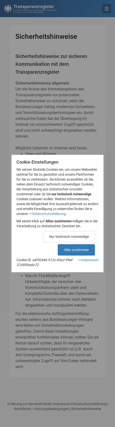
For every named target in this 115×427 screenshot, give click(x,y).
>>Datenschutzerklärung (47, 214)
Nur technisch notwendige (69, 237)
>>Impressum (88, 260)
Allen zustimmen (76, 250)
